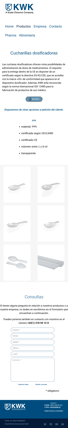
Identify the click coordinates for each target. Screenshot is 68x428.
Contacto (55, 26)
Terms (46, 411)
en (56, 424)
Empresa (40, 26)
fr (51, 424)
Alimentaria (27, 35)
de (62, 424)
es (45, 424)
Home (9, 26)
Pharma (10, 35)
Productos (23, 26)
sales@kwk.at (55, 407)
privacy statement (56, 411)
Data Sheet (34, 99)
